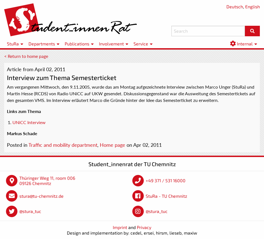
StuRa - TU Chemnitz (166, 196)
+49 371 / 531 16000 (165, 180)
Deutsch (234, 6)
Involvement (111, 43)
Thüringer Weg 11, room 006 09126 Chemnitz (47, 180)
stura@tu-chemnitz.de (41, 196)
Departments (41, 43)
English (252, 6)
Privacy (144, 227)
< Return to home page (26, 56)
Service (141, 43)
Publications (77, 43)
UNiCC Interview (29, 122)
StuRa (13, 43)
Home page (112, 145)
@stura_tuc (30, 211)
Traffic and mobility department (62, 145)
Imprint (120, 227)
